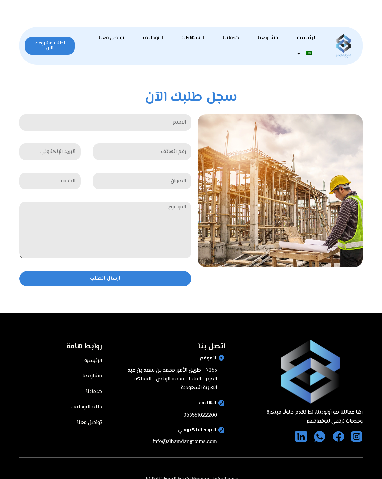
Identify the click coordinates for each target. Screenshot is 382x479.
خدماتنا (230, 38)
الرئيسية (307, 38)
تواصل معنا (111, 38)
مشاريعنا (267, 38)
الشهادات (192, 38)
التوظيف (153, 38)
